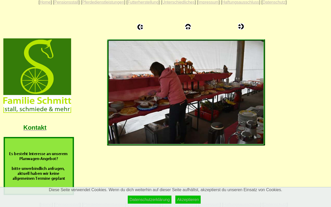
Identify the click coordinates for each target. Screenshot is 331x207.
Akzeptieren (188, 199)
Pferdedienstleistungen (103, 2)
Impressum (208, 2)
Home (45, 2)
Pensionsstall (66, 2)
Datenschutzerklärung (150, 199)
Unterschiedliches (178, 2)
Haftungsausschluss (240, 2)
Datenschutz (273, 2)
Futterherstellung (143, 2)
